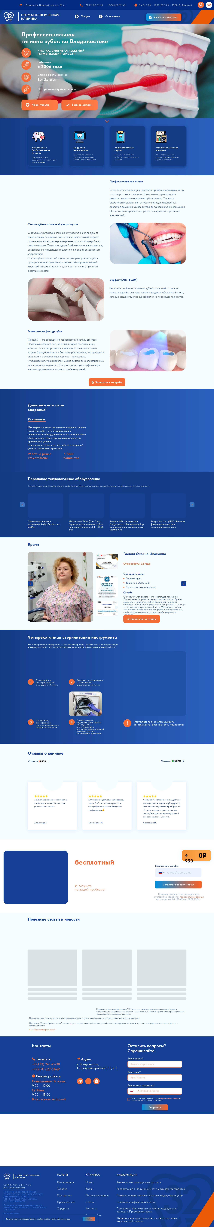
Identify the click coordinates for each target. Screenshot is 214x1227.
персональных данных (192, 896)
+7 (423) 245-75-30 (46, 1064)
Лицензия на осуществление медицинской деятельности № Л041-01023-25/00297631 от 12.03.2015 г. (25, 1207)
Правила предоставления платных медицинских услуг (149, 1195)
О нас (89, 1182)
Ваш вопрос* (135, 1058)
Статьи (90, 1202)
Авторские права (11, 1213)
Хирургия (63, 1208)
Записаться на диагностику (178, 884)
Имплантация (65, 1182)
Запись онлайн (82, 104)
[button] (163, 17)
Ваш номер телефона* (141, 1085)
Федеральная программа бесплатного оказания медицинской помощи (147, 1219)
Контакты (91, 1208)
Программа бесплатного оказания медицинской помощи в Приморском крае (146, 1210)
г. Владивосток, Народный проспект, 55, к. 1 (45, 5)
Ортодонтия (64, 1195)
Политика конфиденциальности (136, 1202)
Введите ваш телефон (167, 865)
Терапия (62, 1188)
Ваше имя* (134, 1072)
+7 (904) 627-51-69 (46, 1069)
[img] (88, 1081)
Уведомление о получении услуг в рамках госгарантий (150, 1188)
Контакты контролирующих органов (138, 1182)
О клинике (112, 16)
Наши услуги (40, 104)
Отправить (155, 1107)
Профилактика (66, 1202)
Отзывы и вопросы (97, 1195)
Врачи (89, 1188)
